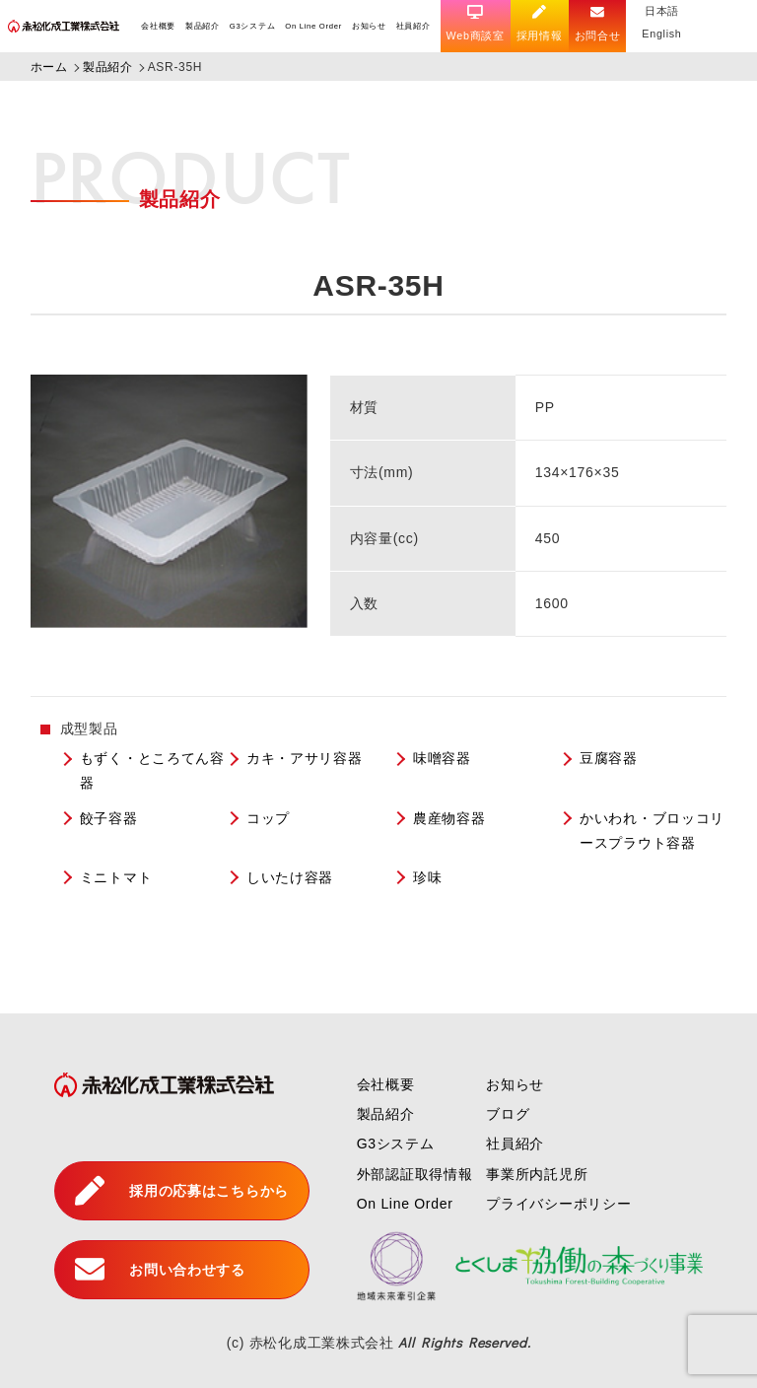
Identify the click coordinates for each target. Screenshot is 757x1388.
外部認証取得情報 (415, 1174)
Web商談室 (476, 23)
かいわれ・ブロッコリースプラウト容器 (652, 830)
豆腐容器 (609, 758)
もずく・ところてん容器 (152, 770)
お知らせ (369, 26)
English (661, 33)
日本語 (662, 11)
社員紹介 (413, 26)
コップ (268, 818)
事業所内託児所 (536, 1174)
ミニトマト (116, 877)
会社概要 (158, 26)
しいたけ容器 (289, 877)
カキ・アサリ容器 (304, 758)
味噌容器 (442, 758)
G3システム (252, 26)
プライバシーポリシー (558, 1204)
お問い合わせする (160, 1269)
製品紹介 (202, 26)
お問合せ (598, 23)
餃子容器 (109, 818)
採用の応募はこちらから (182, 1191)
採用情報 (539, 23)
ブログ (507, 1114)
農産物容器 (449, 818)
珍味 (427, 877)
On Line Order (313, 26)
